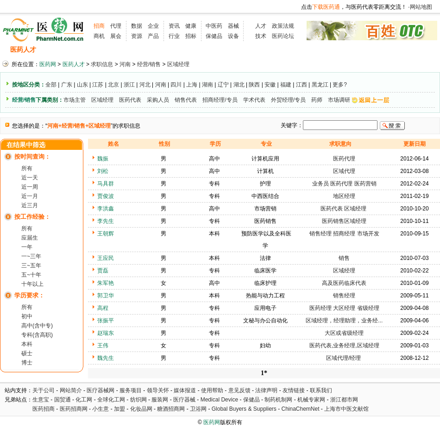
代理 (115, 26)
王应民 (105, 258)
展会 (115, 36)
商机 (99, 36)
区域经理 (178, 64)
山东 (82, 84)
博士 (26, 362)
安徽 (270, 84)
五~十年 (31, 275)
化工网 (83, 399)
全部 (51, 84)
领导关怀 (158, 390)
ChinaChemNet (300, 409)
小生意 (100, 409)
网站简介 (71, 390)
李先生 (105, 221)
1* (264, 373)
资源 (136, 36)
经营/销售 (149, 64)
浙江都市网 (344, 399)
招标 (190, 36)
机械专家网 (311, 399)
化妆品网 (141, 409)
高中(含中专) (37, 325)
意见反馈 (239, 390)
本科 (26, 344)
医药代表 (130, 100)
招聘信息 (58, 49)
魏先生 (105, 358)
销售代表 (186, 100)
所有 (26, 168)
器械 (233, 26)
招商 (99, 26)
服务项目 (130, 390)
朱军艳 (105, 283)
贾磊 (102, 270)
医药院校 (236, 49)
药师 (316, 100)
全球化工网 (111, 399)
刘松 (102, 171)
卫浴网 (199, 409)
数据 (136, 26)
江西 (301, 84)
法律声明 (266, 390)
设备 (233, 36)
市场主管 (74, 100)
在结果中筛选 (25, 145)
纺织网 (138, 399)
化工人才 (312, 49)
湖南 (207, 84)
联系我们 (321, 390)
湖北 (239, 84)
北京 (113, 84)
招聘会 (128, 49)
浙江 (129, 84)
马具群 (105, 183)
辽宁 (223, 84)
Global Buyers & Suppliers (244, 409)
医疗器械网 (100, 390)
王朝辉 (105, 233)
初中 (26, 316)
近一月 (29, 196)
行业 (174, 36)
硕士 (26, 353)
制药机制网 (278, 399)
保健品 (214, 36)
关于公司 (43, 390)
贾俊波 (105, 196)
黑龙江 (320, 84)
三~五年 (31, 265)
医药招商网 (74, 409)
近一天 (29, 177)
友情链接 (294, 390)
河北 (145, 84)
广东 (66, 84)
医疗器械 (184, 399)
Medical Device (219, 399)
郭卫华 (105, 295)
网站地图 (421, 7)
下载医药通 (326, 7)
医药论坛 (283, 36)
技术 (260, 36)
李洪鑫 (105, 208)
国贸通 (62, 399)
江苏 (97, 84)
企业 (153, 26)
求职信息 (95, 49)
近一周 (29, 187)
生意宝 (40, 399)
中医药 (214, 26)
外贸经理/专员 (288, 100)
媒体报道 (185, 390)
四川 (176, 84)
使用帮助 (212, 390)
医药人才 (23, 49)
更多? (340, 84)
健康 (190, 26)
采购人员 (158, 100)
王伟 (102, 345)
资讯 (174, 26)
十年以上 (32, 284)
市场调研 (339, 100)
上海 (191, 84)
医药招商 (43, 409)
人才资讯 (199, 49)
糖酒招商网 (171, 409)
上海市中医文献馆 (346, 409)
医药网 (47, 64)
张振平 (105, 320)
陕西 (254, 84)
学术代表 (254, 100)
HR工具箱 (274, 49)
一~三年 (31, 256)
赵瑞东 (105, 333)
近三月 (29, 205)
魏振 (102, 158)
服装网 (159, 399)
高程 (102, 308)
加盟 (120, 409)
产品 (153, 36)
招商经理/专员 (219, 100)
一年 (26, 247)
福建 (285, 84)
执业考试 (162, 49)
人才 (260, 26)
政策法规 (283, 26)
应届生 (29, 238)
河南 (125, 64)
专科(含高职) (37, 335)
